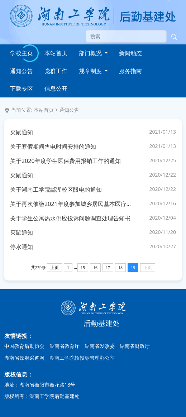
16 (95, 267)
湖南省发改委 (100, 345)
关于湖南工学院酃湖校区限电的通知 (56, 189)
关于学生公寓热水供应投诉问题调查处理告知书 (70, 218)
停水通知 (21, 247)
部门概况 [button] (91, 53)
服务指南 (130, 71)
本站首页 (55, 53)
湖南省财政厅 (135, 345)
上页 (54, 267)
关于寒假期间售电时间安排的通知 (53, 146)
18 (120, 267)
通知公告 (21, 71)
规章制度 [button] (91, 71)
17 (108, 267)
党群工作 (55, 71)
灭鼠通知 (21, 132)
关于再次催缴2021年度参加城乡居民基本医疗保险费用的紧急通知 (72, 204)
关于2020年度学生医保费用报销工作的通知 (65, 161)
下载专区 (21, 88)
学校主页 (21, 53)
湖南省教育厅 (64, 345)
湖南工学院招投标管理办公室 (82, 357)
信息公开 (55, 88)
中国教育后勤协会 (24, 345)
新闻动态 (130, 53)
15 (83, 267)
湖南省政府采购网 (24, 357)
